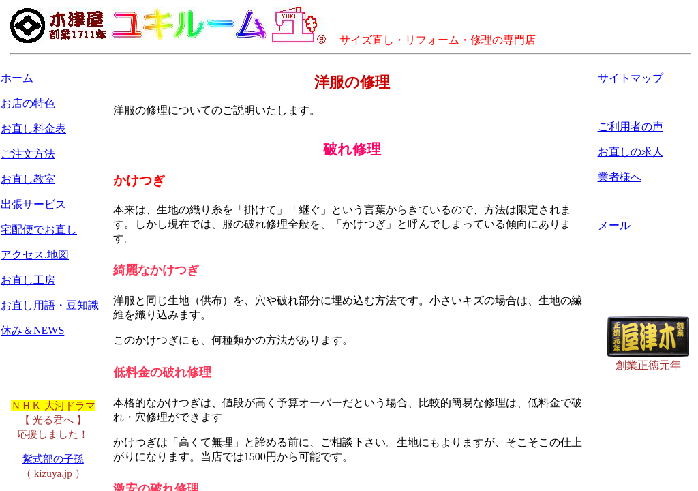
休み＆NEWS (32, 330)
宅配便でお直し (39, 229)
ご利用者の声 (630, 126)
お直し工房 (28, 280)
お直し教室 (28, 179)
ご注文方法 (28, 154)
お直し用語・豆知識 (50, 305)
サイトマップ (630, 78)
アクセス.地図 (35, 255)
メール (614, 225)
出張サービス (33, 204)
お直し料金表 (33, 128)
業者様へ (619, 177)
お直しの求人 (630, 152)
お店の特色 (28, 103)
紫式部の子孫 (53, 458)
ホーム (17, 78)
